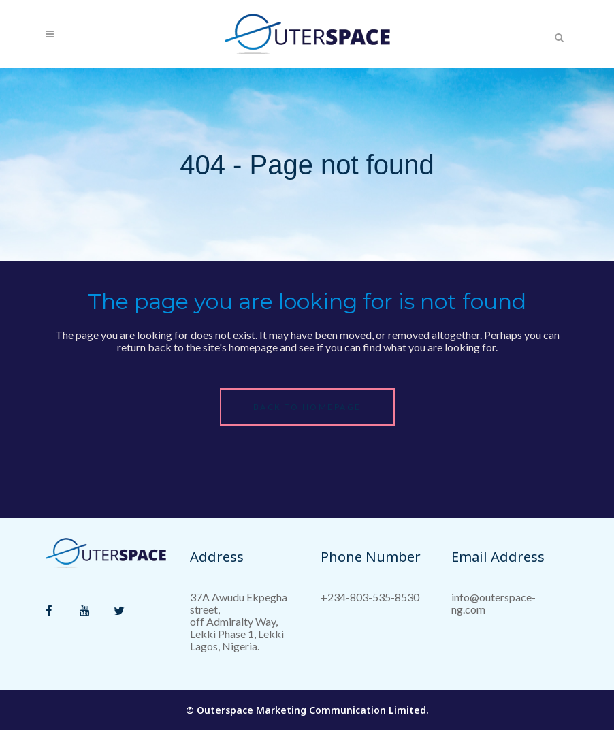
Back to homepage (307, 407)
